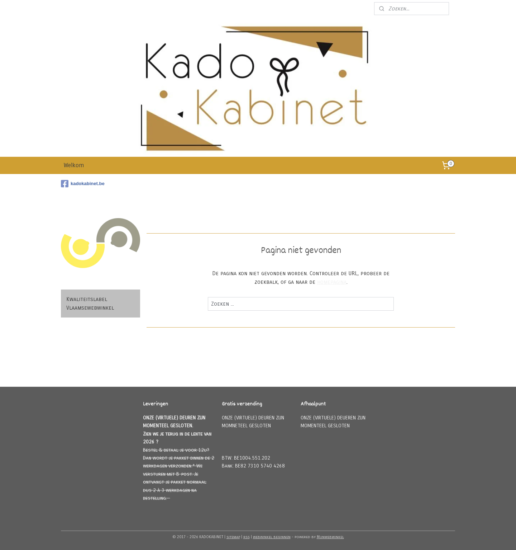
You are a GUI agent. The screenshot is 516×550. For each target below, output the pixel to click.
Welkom (74, 165)
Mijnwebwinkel (330, 537)
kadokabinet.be (83, 183)
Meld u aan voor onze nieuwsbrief (327, 8)
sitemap (233, 537)
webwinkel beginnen (272, 537)
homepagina (332, 282)
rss (246, 537)
